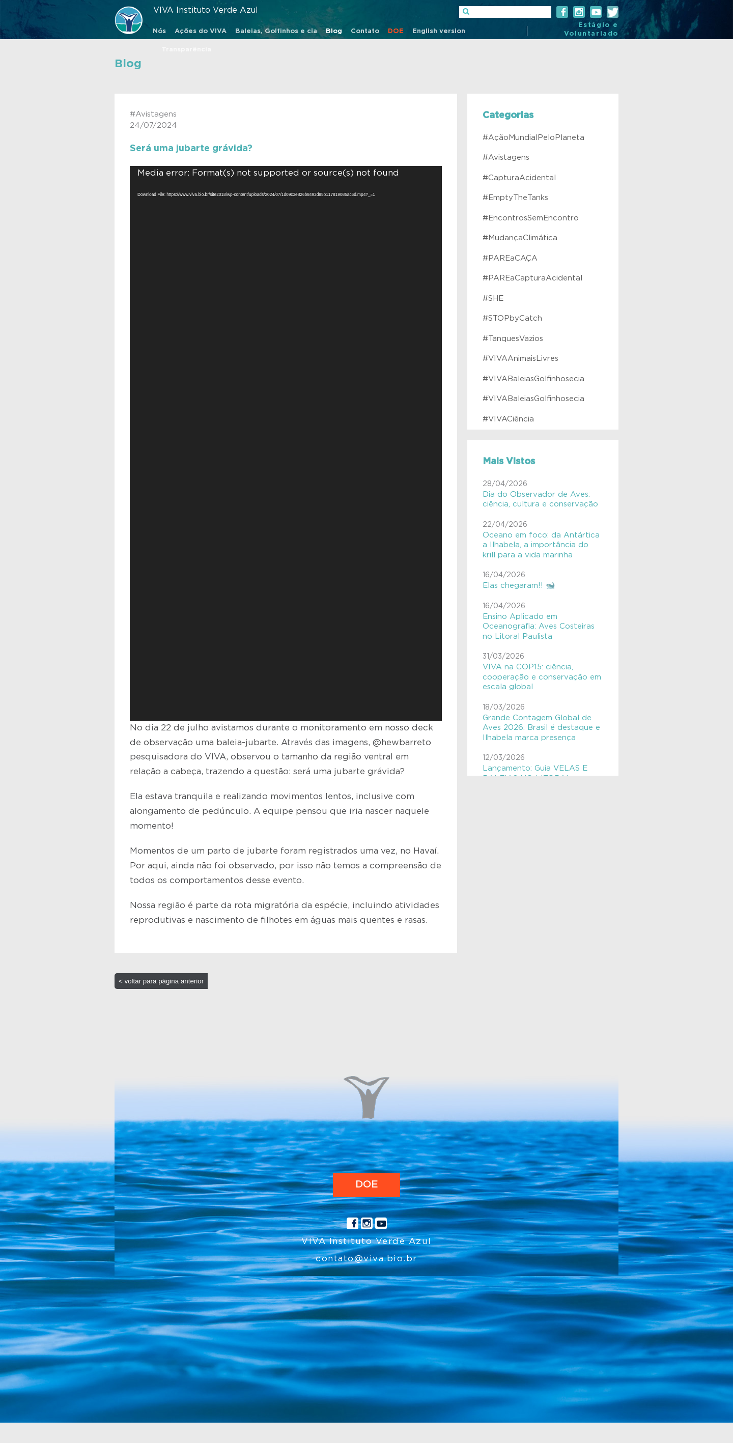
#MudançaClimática (520, 238)
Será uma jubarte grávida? (191, 148)
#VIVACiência (508, 419)
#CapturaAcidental (519, 178)
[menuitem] (159, 32)
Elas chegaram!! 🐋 (519, 585)
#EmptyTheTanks (515, 198)
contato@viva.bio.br (366, 1258)
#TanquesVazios (513, 339)
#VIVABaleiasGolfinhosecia (533, 379)
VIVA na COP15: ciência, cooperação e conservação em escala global (542, 677)
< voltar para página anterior (161, 981)
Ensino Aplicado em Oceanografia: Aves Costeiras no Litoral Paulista (539, 626)
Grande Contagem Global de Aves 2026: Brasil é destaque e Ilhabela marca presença (541, 728)
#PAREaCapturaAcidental (532, 278)
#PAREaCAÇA (510, 258)
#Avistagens (506, 157)
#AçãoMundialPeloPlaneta (533, 138)
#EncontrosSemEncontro (531, 218)
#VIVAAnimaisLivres (520, 358)
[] (505, 12)
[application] (286, 443)
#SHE (493, 298)
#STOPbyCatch (512, 318)
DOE (366, 1185)
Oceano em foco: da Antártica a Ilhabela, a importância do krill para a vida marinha (541, 545)
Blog (128, 63)
